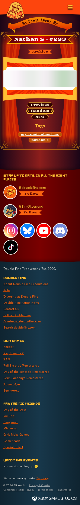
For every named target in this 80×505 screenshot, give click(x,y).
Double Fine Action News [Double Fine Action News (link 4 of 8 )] (21, 302)
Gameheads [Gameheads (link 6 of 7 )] (11, 441)
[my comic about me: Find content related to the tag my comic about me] (40, 134)
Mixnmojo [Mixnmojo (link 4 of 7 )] (10, 428)
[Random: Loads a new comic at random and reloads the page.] (40, 111)
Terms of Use (46, 489)
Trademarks (64, 489)
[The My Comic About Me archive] (40, 52)
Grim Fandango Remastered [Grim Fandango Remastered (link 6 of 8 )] (23, 378)
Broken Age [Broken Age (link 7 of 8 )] (11, 384)
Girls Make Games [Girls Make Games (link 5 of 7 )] (16, 434)
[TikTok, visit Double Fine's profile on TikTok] (10, 247)
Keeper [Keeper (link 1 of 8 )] (8, 346)
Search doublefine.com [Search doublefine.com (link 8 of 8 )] (19, 327)
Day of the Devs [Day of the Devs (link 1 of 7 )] (14, 409)
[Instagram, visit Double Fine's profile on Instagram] (10, 230)
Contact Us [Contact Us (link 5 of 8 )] (11, 309)
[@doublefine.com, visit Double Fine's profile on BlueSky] (37, 192)
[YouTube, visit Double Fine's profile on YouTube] (43, 230)
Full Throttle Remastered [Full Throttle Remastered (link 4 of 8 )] (21, 365)
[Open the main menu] (70, 7)
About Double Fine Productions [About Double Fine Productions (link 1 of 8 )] (25, 284)
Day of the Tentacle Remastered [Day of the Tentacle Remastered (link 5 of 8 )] (26, 371)
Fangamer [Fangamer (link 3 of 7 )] (10, 422)
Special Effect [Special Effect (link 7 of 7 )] (13, 447)
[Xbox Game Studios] (54, 498)
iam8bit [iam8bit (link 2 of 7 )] (9, 416)
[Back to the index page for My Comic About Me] (40, 25)
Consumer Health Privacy (18, 489)
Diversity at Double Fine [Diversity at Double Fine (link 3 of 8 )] (20, 296)
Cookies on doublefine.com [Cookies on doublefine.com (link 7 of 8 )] (22, 321)
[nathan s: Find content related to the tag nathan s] (40, 140)
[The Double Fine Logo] (15, 10)
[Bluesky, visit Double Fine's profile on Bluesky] (27, 230)
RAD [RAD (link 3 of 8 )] (6, 359)
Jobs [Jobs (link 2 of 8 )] (6, 290)
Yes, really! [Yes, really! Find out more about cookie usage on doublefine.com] (42, 478)
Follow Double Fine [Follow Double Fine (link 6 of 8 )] (17, 315)
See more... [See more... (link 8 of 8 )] (11, 390)
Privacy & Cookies (39, 485)
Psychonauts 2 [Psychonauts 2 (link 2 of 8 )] (13, 353)
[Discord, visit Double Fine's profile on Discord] (60, 230)
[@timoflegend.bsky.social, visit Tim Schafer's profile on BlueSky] (37, 211)
